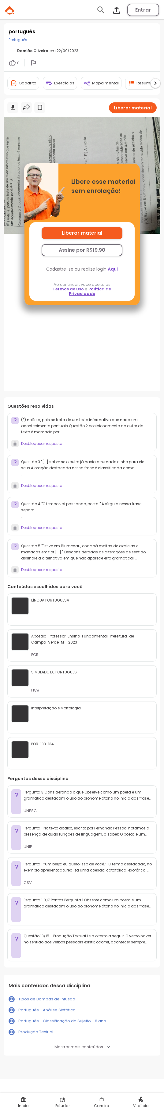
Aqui (113, 269)
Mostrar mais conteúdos (82, 1047)
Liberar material (82, 232)
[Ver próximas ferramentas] (155, 83)
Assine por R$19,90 (82, 250)
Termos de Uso (68, 289)
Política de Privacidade (90, 291)
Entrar (143, 9)
